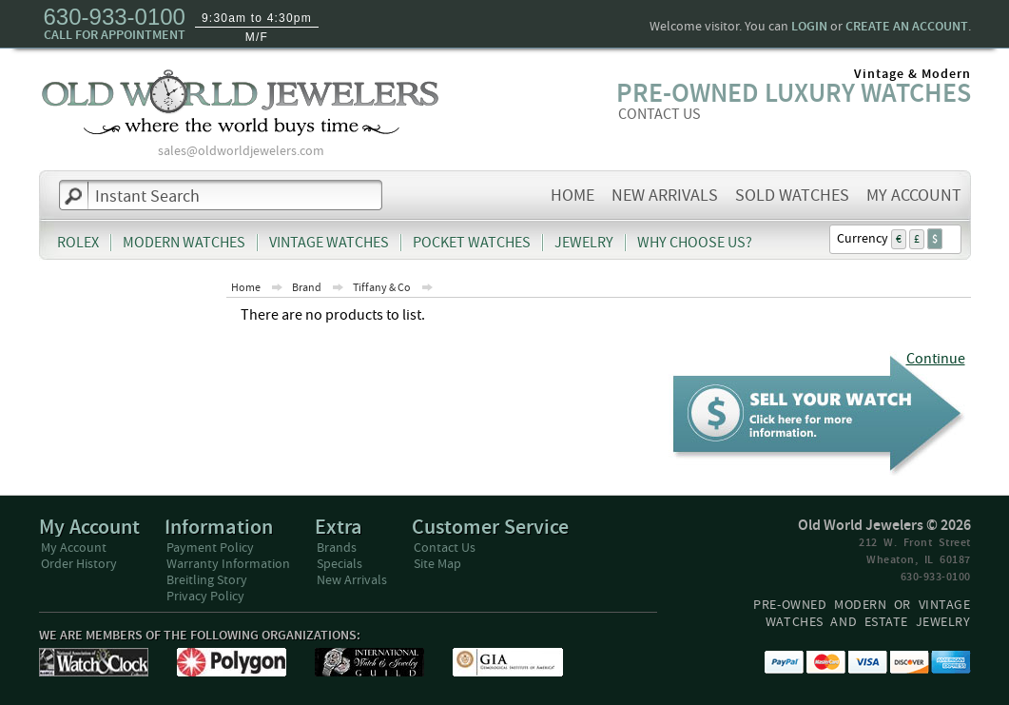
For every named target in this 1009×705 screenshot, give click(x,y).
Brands (337, 548)
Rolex (78, 242)
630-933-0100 (114, 17)
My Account (913, 196)
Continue (935, 359)
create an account (906, 26)
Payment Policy (210, 548)
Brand (306, 288)
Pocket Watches (472, 242)
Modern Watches (184, 242)
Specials (339, 564)
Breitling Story (206, 580)
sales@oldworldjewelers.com (241, 151)
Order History (79, 564)
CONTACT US (659, 114)
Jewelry (583, 242)
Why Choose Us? (694, 242)
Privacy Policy (205, 596)
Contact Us (444, 548)
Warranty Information (228, 564)
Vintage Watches (329, 242)
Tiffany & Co (382, 288)
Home (572, 196)
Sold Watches (792, 196)
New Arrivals (664, 196)
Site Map (437, 564)
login (809, 26)
